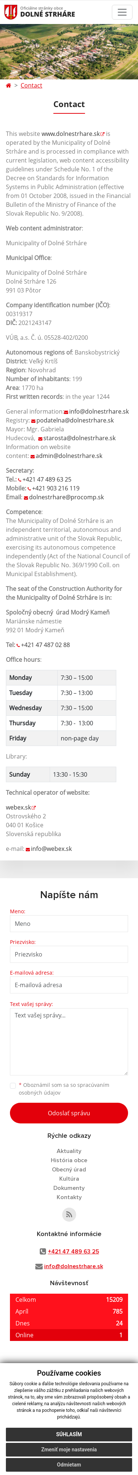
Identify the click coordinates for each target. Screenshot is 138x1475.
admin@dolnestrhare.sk (69, 456)
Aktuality (69, 1151)
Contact (31, 85)
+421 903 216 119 (55, 488)
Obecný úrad (69, 1170)
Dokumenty (69, 1188)
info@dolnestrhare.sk (99, 411)
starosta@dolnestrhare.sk (79, 438)
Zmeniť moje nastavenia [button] (69, 1449)
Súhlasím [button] (69, 1434)
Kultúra (69, 1179)
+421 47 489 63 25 (46, 479)
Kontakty (69, 1197)
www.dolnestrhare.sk (71, 134)
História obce (69, 1160)
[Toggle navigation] (122, 12)
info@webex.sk (51, 849)
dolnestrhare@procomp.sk (66, 497)
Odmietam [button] (69, 1465)
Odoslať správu (69, 1113)
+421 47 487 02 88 (45, 645)
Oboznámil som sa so (64, 1088)
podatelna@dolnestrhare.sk (75, 420)
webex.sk (18, 807)
